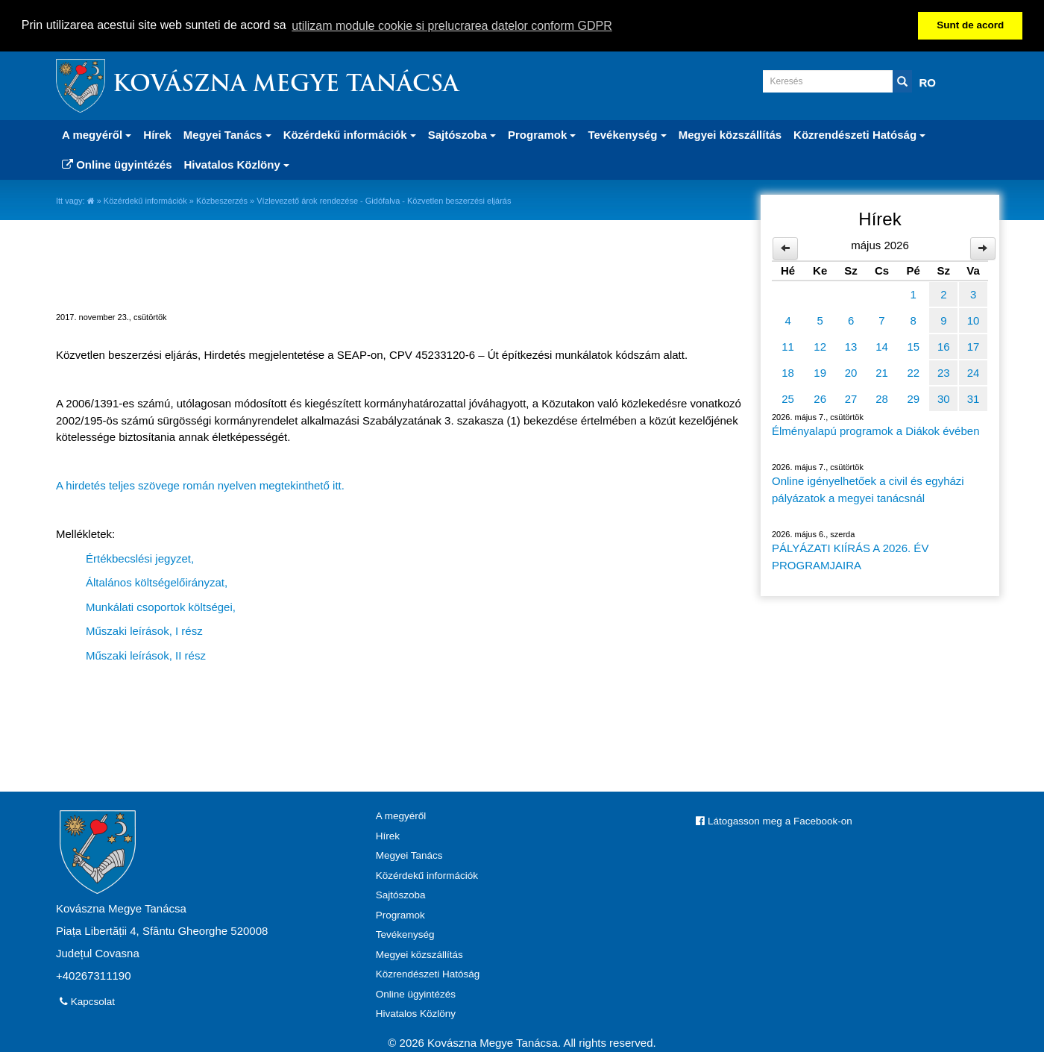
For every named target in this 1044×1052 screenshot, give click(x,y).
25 (788, 398)
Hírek (157, 134)
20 (851, 372)
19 (820, 372)
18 (788, 372)
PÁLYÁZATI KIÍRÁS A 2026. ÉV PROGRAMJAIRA (850, 557)
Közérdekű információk (145, 200)
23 (943, 372)
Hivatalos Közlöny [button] (236, 164)
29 (913, 398)
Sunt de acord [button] (970, 25)
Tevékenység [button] (627, 134)
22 (913, 372)
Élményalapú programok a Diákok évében (876, 431)
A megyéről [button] (96, 134)
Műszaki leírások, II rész (146, 654)
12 (820, 346)
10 (973, 320)
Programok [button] (542, 134)
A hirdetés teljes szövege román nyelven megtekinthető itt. (200, 485)
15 (913, 346)
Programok (400, 914)
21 (881, 372)
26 (820, 398)
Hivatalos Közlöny (416, 1013)
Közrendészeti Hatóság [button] (859, 134)
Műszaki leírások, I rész (144, 630)
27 (851, 398)
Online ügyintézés (117, 164)
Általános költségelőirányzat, (156, 582)
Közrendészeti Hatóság (428, 974)
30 (943, 398)
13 (851, 346)
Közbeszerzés (222, 200)
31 (973, 398)
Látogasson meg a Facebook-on (774, 821)
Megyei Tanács (409, 855)
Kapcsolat (87, 1001)
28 (881, 398)
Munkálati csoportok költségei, (161, 606)
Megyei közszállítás (730, 134)
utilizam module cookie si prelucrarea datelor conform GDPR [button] (452, 25)
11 (788, 346)
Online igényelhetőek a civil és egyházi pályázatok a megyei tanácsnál (868, 489)
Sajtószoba (401, 895)
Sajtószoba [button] (462, 134)
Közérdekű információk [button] (349, 134)
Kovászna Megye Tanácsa (286, 85)
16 (943, 346)
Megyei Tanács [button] (227, 134)
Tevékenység (405, 934)
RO (928, 82)
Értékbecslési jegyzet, (140, 557)
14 (881, 346)
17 (973, 346)
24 (973, 372)
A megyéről (401, 815)
